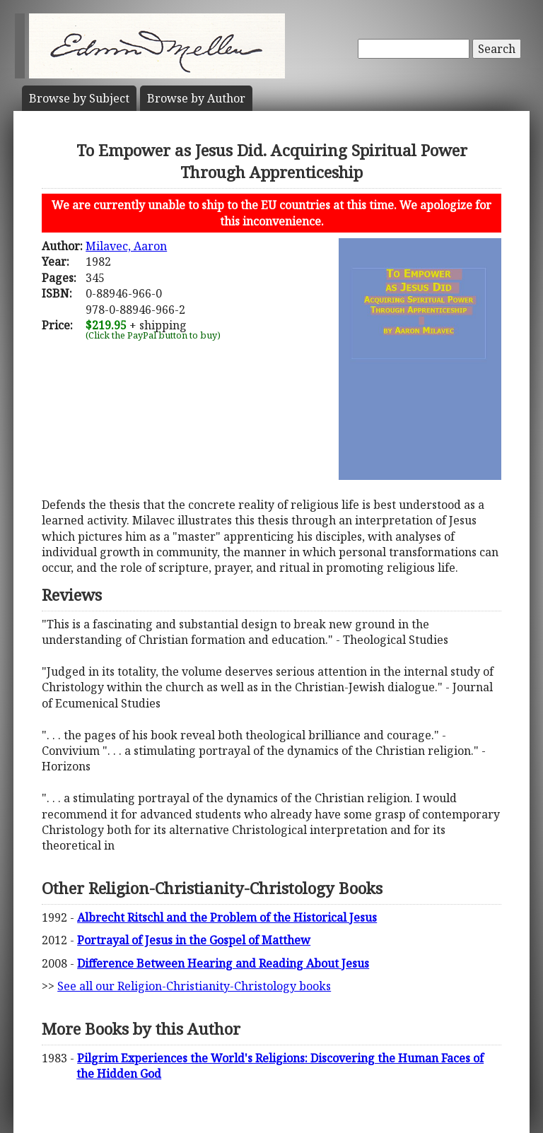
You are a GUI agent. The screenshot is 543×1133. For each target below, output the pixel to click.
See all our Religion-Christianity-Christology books (194, 986)
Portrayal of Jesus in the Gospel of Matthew (193, 940)
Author (196, 98)
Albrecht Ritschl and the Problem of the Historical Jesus (227, 917)
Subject (79, 98)
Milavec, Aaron (126, 246)
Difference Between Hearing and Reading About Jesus (223, 963)
